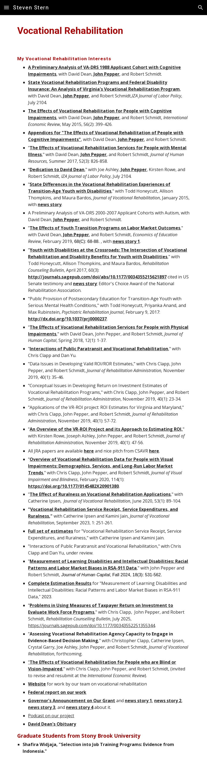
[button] (6, 7)
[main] (103, 31)
